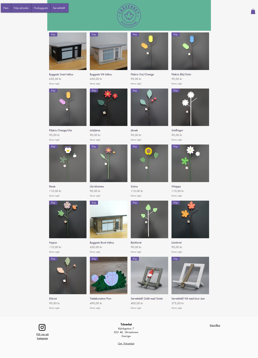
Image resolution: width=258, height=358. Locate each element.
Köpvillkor (215, 325)
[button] (253, 11)
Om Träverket (126, 343)
